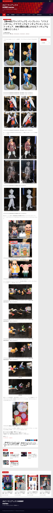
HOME (8, 14)
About (49, 510)
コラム (34, 14)
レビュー (18, 14)
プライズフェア (5, 19)
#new (12, 33)
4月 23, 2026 (30, 495)
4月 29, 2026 (5, 495)
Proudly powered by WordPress (7, 510)
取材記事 (12, 14)
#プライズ (27, 33)
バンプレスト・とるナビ (7, 437)
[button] (50, 14)
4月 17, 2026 (12, 465)
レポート (23, 14)
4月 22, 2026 (12, 456)
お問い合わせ (39, 14)
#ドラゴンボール (16, 33)
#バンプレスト (22, 33)
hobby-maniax (7, 32)
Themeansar (22, 510)
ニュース (28, 14)
